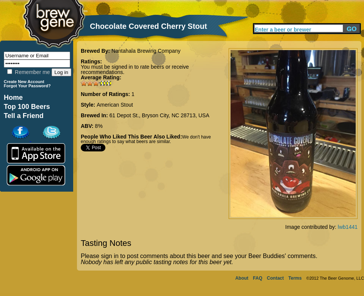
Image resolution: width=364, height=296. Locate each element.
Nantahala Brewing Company (145, 51)
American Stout (115, 105)
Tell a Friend (24, 116)
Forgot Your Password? (27, 85)
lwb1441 (348, 227)
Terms (295, 278)
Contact (275, 278)
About (241, 278)
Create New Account (24, 81)
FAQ (257, 278)
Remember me (28, 72)
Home (13, 97)
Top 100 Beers (27, 106)
